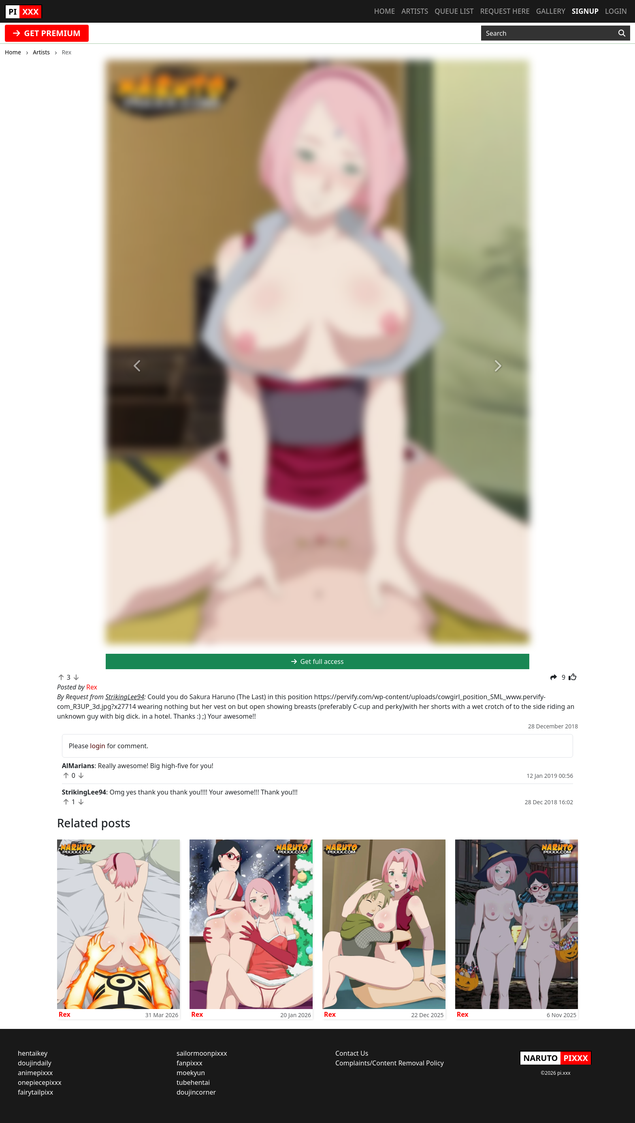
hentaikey (32, 1053)
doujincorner (196, 1092)
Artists (414, 11)
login (97, 745)
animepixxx (35, 1072)
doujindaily (34, 1063)
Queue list (454, 11)
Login (616, 11)
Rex (64, 1014)
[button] (137, 366)
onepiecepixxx (40, 1082)
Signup (585, 11)
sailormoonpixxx (202, 1053)
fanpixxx (189, 1063)
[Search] (622, 33)
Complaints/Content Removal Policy (389, 1063)
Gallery (550, 11)
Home (384, 11)
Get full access (317, 661)
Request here (505, 11)
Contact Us (351, 1053)
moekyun (191, 1072)
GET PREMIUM (47, 33)
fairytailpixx (35, 1092)
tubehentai (193, 1082)
